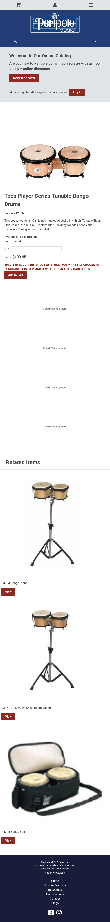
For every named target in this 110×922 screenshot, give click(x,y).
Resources (55, 890)
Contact (55, 898)
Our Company (55, 894)
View (8, 592)
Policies (66, 868)
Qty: (7, 248)
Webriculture (58, 873)
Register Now (24, 78)
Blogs (55, 903)
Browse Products (55, 885)
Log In (77, 92)
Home (55, 881)
